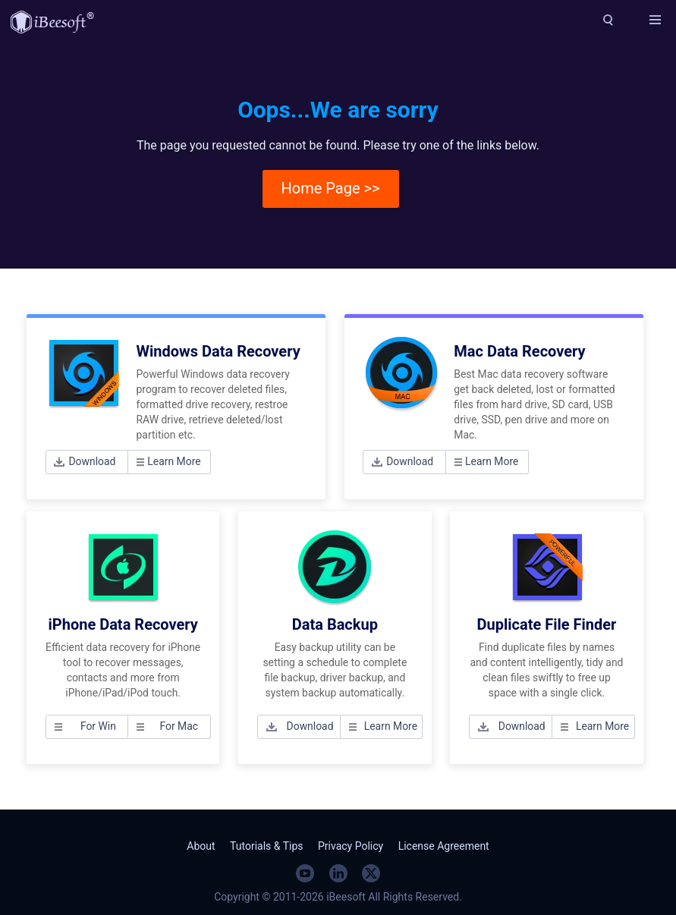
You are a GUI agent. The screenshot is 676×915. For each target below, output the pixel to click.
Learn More (173, 461)
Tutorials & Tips (266, 846)
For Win (98, 726)
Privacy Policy (350, 846)
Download (91, 461)
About (201, 846)
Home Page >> (330, 188)
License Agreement (443, 846)
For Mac (178, 726)
